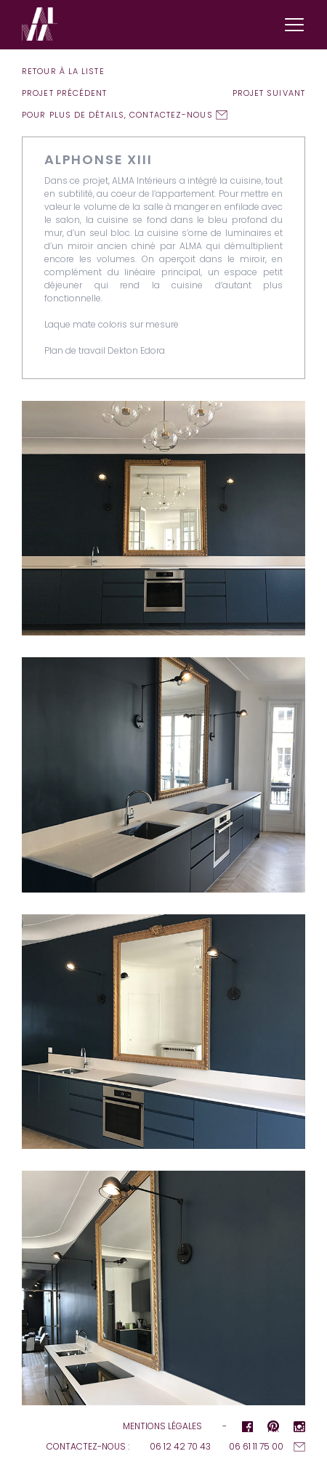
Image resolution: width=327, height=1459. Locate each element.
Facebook (247, 1428)
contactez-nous (170, 115)
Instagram (299, 1428)
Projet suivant (269, 93)
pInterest (273, 1428)
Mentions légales (162, 1426)
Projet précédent (65, 93)
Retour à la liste (63, 71)
